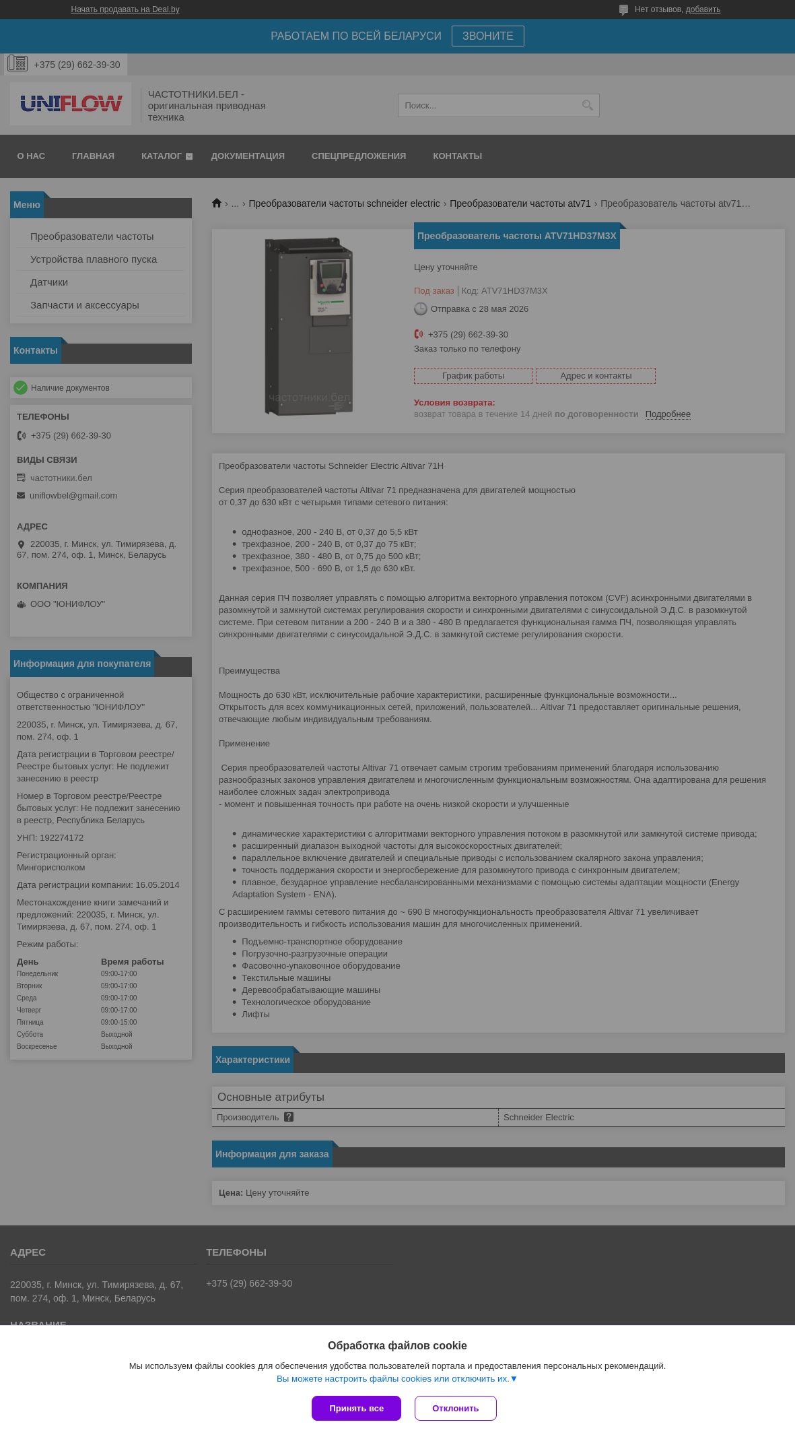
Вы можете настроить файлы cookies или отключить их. (393, 1379)
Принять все (356, 1408)
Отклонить (455, 1408)
